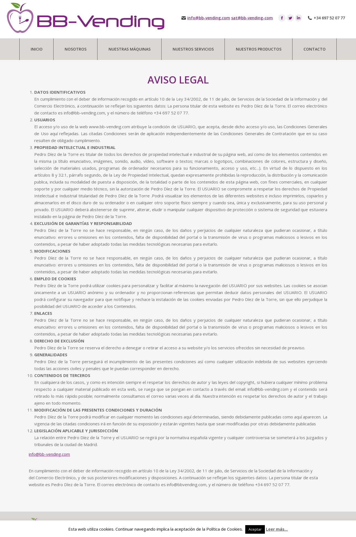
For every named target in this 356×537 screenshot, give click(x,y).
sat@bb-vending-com (252, 17)
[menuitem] (37, 49)
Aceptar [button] (255, 529)
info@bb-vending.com (208, 17)
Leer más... (277, 529)
